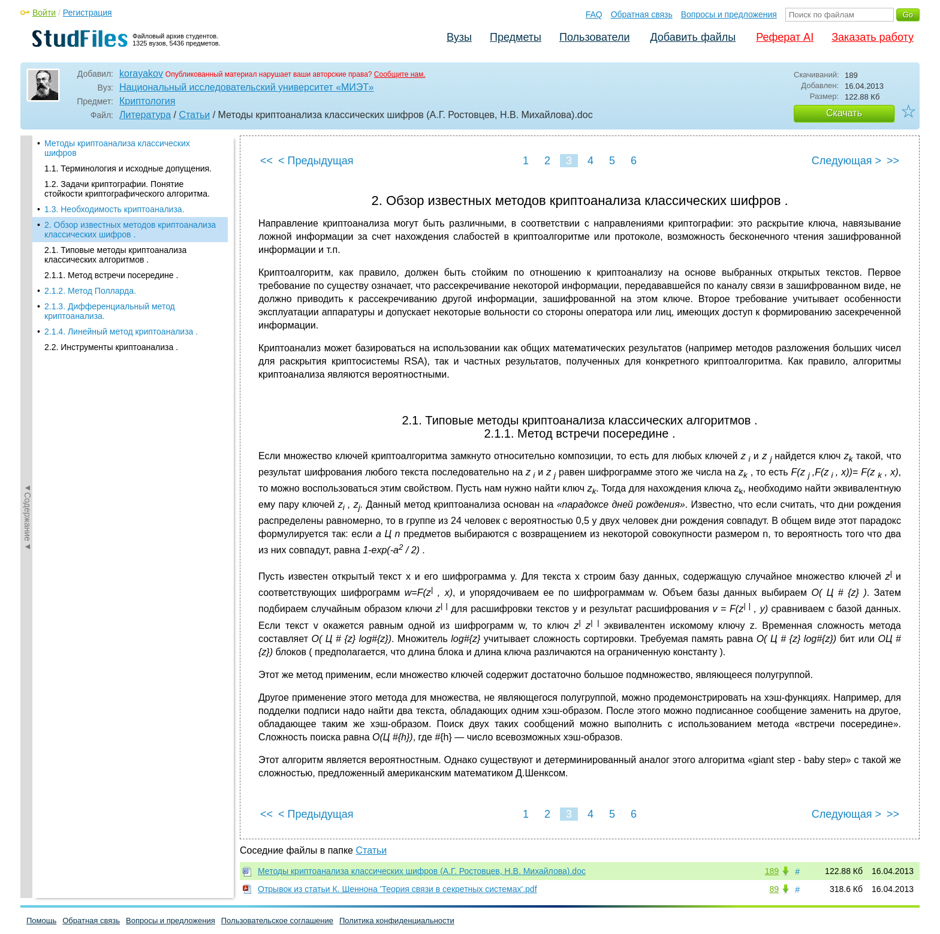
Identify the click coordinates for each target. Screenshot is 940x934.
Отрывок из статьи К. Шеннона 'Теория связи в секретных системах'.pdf (397, 889)
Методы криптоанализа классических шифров (117, 148)
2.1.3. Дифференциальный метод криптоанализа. (109, 311)
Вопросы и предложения (729, 14)
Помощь (41, 920)
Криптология (147, 101)
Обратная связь (642, 14)
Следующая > (846, 161)
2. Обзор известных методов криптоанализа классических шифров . (130, 229)
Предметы (515, 37)
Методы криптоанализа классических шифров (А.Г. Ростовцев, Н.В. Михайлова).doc (422, 871)
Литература (145, 115)
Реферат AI (785, 37)
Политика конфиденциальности (396, 920)
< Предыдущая (316, 161)
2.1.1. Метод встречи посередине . (111, 275)
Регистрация (87, 12)
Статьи (194, 115)
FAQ (594, 14)
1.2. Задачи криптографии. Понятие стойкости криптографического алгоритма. (127, 188)
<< (266, 161)
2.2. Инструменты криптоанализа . (111, 347)
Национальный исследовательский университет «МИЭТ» (246, 87)
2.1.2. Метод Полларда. (90, 291)
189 (772, 871)
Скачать (844, 113)
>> (893, 161)
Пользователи (594, 37)
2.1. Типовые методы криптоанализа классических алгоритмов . (115, 254)
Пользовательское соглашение (277, 920)
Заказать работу (872, 37)
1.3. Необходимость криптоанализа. (114, 209)
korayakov (141, 73)
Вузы (459, 37)
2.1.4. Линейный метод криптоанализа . (121, 331)
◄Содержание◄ (27, 345)
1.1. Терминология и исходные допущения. (128, 168)
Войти (44, 12)
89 (774, 889)
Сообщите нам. (400, 74)
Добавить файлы (693, 37)
